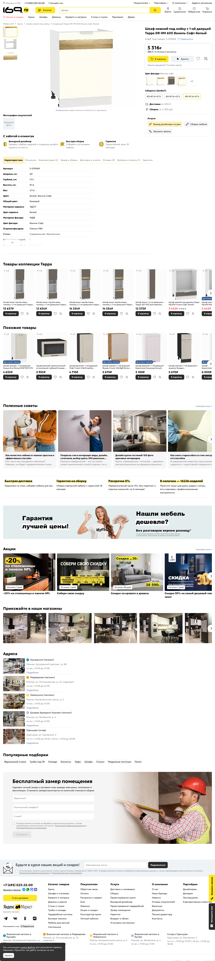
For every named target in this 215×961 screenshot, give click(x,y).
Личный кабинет (89, 918)
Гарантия (115, 914)
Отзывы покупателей (163, 901)
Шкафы (43, 17)
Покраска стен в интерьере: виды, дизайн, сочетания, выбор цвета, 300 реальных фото (84, 457)
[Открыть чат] (212, 916)
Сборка (114, 893)
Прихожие (117, 17)
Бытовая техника (57, 918)
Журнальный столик (15, 761)
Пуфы (78, 761)
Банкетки (66, 761)
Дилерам (188, 893)
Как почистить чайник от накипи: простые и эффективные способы (29, 457)
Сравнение (180, 10)
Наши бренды (159, 893)
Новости (156, 897)
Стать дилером (20, 898)
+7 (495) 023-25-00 (34, 3)
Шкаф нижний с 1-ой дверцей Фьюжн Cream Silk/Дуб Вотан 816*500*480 (116, 366)
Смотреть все (203, 406)
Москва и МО (13, 3)
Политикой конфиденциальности (70, 825)
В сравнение (27, 313)
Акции (9, 549)
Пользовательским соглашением (31, 828)
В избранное (22, 313)
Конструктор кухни (90, 914)
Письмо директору (162, 914)
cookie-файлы (27, 947)
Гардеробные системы (60, 914)
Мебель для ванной (58, 922)
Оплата (84, 893)
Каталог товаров (58, 884)
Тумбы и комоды (57, 910)
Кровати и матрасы (75, 17)
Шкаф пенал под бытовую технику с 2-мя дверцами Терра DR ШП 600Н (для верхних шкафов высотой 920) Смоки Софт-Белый (84, 303)
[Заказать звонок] (212, 888)
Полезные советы (20, 405)
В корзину (160, 59)
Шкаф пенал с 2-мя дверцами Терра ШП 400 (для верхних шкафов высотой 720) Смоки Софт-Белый (149, 303)
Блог (82, 901)
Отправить (22, 834)
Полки (138, 761)
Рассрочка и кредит (91, 897)
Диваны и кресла (57, 901)
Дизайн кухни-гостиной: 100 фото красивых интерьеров (134, 457)
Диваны (56, 17)
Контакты (157, 918)
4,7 (206, 270)
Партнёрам (160, 3)
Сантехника (54, 927)
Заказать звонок (162, 131)
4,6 (7, 270)
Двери (131, 17)
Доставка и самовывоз (122, 889)
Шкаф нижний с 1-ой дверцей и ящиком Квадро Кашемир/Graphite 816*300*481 (183, 366)
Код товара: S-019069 (164, 39)
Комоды (52, 761)
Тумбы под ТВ (37, 761)
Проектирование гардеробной (127, 906)
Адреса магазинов (202, 3)
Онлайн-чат (56, 3)
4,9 (7, 334)
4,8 (40, 334)
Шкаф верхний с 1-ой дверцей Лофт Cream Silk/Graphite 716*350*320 (83, 366)
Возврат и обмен (119, 918)
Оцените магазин (11, 911)
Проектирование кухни (123, 897)
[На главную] (16, 10)
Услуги (114, 884)
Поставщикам (190, 897)
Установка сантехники (122, 922)
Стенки (100, 761)
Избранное (194, 10)
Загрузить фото (9, 123)
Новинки (85, 906)
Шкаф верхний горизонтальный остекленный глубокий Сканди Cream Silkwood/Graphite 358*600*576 (50, 366)
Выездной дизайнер (121, 901)
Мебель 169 (8, 24)
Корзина (207, 10)
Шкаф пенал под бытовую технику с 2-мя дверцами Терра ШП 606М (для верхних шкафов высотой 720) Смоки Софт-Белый (51, 303)
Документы (158, 910)
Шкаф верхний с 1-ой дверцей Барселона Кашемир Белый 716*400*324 (149, 366)
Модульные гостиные (119, 761)
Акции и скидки (15, 17)
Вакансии (157, 906)
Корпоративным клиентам (197, 901)
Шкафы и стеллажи (58, 893)
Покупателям (141, 3)
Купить (184, 59)
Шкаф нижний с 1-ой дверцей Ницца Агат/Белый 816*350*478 (18, 366)
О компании (179, 3)
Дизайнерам (190, 889)
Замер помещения (120, 910)
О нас (155, 889)
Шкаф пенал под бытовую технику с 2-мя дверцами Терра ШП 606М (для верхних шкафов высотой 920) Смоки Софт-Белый (18, 303)
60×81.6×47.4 (154, 96)
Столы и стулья (99, 17)
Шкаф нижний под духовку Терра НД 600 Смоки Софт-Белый (184, 303)
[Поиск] (155, 10)
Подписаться (158, 865)
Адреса (10, 653)
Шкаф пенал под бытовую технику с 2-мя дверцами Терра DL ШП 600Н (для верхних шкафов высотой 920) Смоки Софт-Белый (117, 303)
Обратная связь (89, 889)
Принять (8, 955)
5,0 (206, 334)
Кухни (31, 17)
